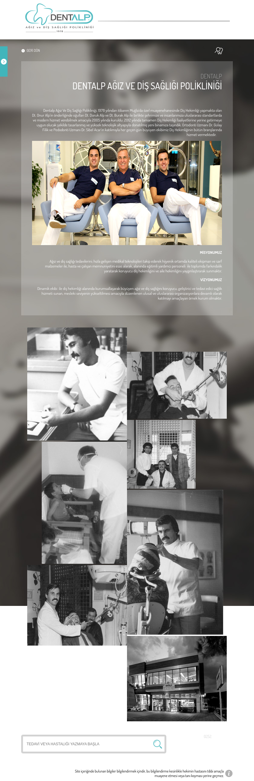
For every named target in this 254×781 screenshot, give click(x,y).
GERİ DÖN (33, 50)
